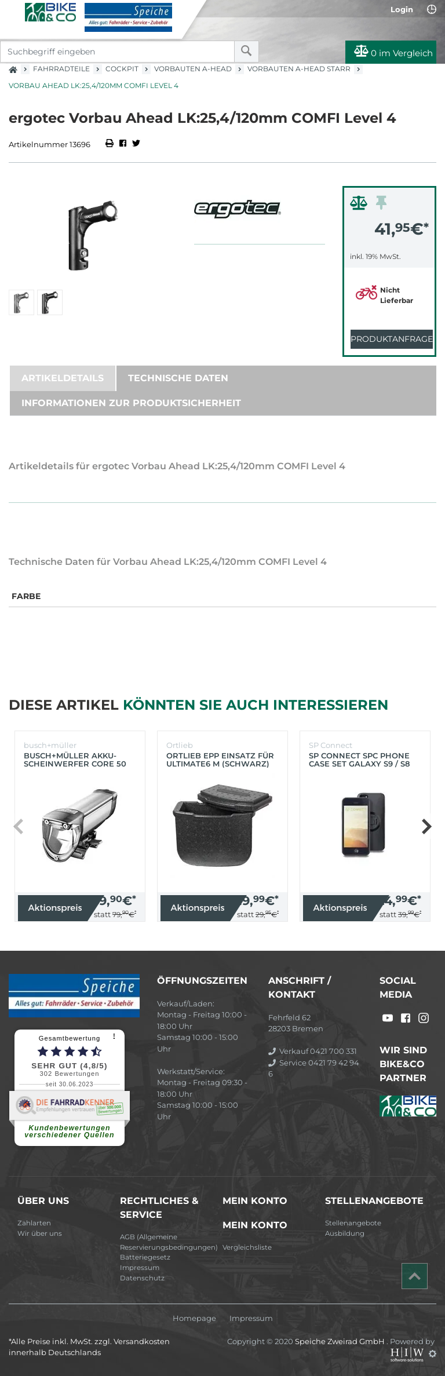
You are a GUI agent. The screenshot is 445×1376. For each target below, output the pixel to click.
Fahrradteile (61, 68)
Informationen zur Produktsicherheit (131, 402)
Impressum (139, 1268)
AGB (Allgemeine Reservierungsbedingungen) (167, 1242)
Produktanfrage (392, 339)
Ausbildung (344, 1233)
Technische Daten (178, 378)
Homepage (194, 1318)
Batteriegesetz (145, 1257)
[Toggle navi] (13, 12)
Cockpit (121, 68)
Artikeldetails (62, 378)
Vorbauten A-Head (193, 68)
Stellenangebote (353, 1223)
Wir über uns (39, 1233)
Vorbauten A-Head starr (299, 68)
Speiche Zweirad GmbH (340, 1341)
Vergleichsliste (247, 1247)
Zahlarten (34, 1223)
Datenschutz (142, 1278)
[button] (426, 826)
